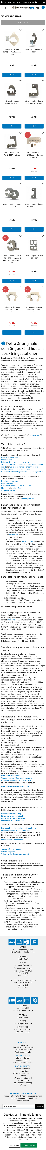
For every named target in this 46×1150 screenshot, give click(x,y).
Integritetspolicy (27, 1137)
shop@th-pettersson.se (23, 965)
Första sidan (23, 1045)
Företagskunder (23, 1058)
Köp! (12, 229)
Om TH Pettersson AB (23, 1050)
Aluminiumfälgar (23, 1069)
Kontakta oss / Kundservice (23, 1047)
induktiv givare (27, 542)
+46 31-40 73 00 (23, 959)
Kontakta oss (34, 435)
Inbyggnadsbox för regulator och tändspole (18, 828)
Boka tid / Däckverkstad (23, 1063)
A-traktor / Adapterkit (23, 1078)
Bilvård (23, 1076)
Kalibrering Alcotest (23, 1060)
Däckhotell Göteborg (23, 1083)
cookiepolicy (23, 1140)
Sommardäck (23, 1071)
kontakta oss (13, 620)
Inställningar (14, 1145)
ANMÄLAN (39, 1106)
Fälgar (23, 1085)
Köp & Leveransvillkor (23, 1052)
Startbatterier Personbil (23, 1073)
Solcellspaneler (23, 1080)
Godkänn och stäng (29, 1145)
